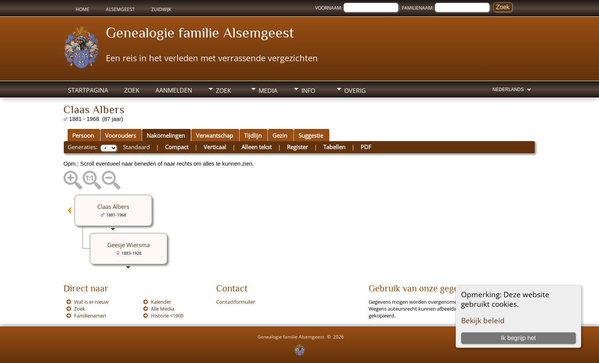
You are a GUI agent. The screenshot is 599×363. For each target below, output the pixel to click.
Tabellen (334, 147)
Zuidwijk (161, 9)
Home (82, 9)
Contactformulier (235, 301)
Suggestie (310, 135)
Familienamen (90, 315)
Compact (176, 147)
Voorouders (120, 135)
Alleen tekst (256, 147)
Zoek (131, 90)
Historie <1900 (167, 315)
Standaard (136, 147)
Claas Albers (113, 206)
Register (297, 147)
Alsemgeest (120, 9)
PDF (366, 147)
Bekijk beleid (483, 320)
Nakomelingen (166, 135)
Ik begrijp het (518, 338)
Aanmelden (173, 90)
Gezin (279, 135)
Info (308, 90)
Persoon (83, 135)
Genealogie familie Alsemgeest (200, 32)
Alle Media (162, 308)
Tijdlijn (253, 135)
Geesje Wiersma (128, 245)
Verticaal (215, 147)
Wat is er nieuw (91, 301)
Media (268, 90)
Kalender (161, 301)
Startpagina (88, 90)
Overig (355, 90)
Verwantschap (214, 135)
